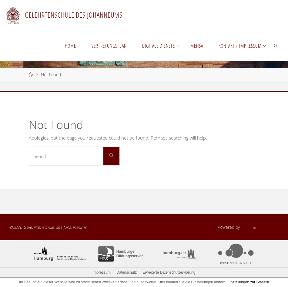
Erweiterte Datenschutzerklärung (168, 272)
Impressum (102, 272)
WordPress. (268, 227)
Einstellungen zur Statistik (248, 282)
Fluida (246, 227)
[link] (275, 45)
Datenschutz (126, 272)
